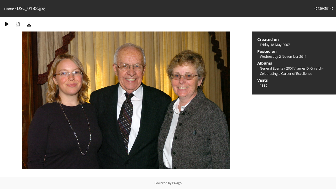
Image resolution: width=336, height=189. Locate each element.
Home (9, 8)
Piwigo (177, 183)
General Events (271, 68)
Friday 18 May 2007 (275, 44)
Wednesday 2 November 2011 (283, 56)
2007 (289, 68)
